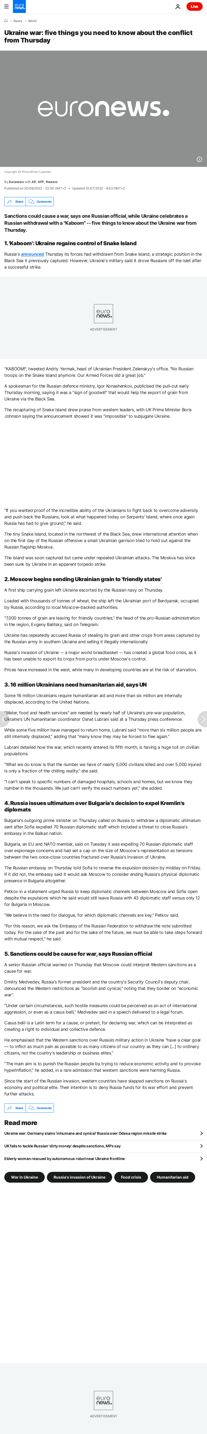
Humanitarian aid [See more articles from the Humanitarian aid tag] (172, 1177)
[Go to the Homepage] (19, 6)
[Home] (6, 21)
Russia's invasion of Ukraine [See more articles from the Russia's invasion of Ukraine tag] (79, 1177)
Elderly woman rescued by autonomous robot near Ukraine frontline (64, 1158)
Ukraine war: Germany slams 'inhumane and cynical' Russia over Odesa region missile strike (85, 1133)
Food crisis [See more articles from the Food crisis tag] (131, 1177)
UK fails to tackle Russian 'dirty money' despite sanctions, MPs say (62, 1146)
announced (32, 254)
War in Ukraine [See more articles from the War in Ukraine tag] (24, 1177)
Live (194, 6)
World (32, 21)
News (17, 21)
